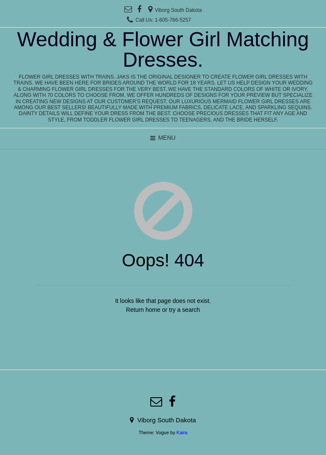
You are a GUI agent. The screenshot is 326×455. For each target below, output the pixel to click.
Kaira (182, 432)
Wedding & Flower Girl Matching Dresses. (163, 49)
